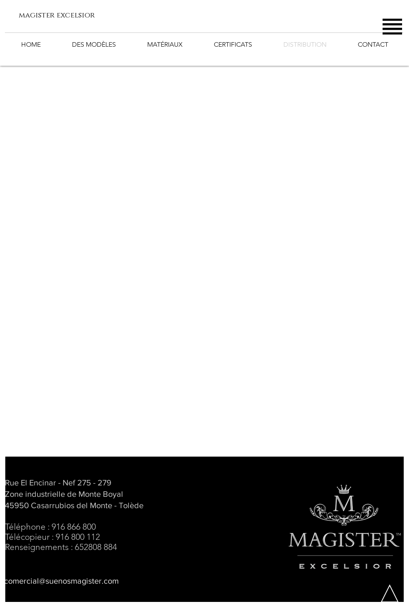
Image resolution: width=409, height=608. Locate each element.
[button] (392, 26)
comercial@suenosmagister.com (61, 580)
